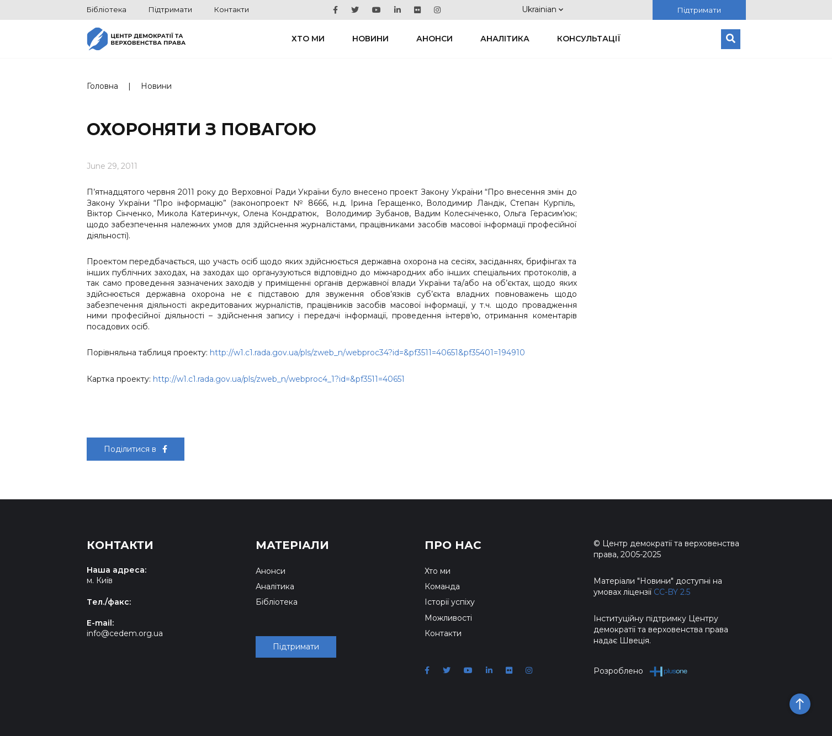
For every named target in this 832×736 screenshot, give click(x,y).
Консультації (589, 39)
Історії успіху (450, 602)
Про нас (453, 545)
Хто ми (308, 39)
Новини (370, 39)
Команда (442, 586)
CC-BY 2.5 (672, 592)
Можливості (448, 618)
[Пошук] (730, 39)
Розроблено (640, 671)
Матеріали (292, 545)
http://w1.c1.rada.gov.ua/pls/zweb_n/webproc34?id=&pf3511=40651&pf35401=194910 (367, 353)
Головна (102, 86)
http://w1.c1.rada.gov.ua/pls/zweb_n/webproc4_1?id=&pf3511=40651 (279, 379)
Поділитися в (135, 449)
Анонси (434, 39)
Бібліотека (106, 9)
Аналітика (504, 39)
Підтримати (170, 9)
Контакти (231, 9)
